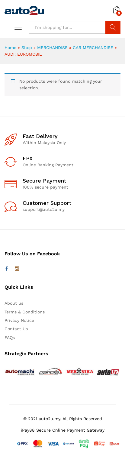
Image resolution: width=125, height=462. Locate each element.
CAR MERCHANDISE (93, 47)
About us (14, 303)
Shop (26, 47)
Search (112, 27)
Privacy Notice (19, 320)
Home (10, 47)
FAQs (10, 337)
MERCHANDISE (52, 47)
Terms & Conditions (25, 312)
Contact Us (16, 328)
